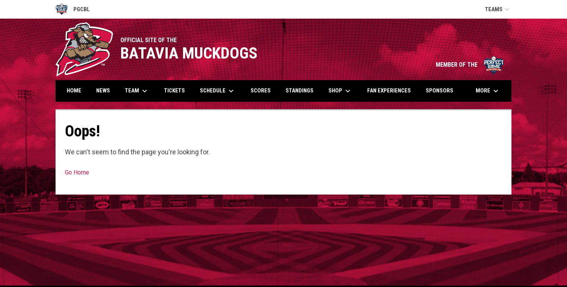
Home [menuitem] (74, 90)
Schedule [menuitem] (218, 90)
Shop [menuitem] (340, 90)
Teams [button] (498, 9)
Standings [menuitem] (300, 90)
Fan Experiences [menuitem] (389, 90)
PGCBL (73, 9)
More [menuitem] (488, 90)
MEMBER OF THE (470, 64)
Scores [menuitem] (261, 90)
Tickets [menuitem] (174, 90)
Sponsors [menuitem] (439, 90)
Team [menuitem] (137, 90)
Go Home (77, 172)
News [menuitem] (103, 90)
